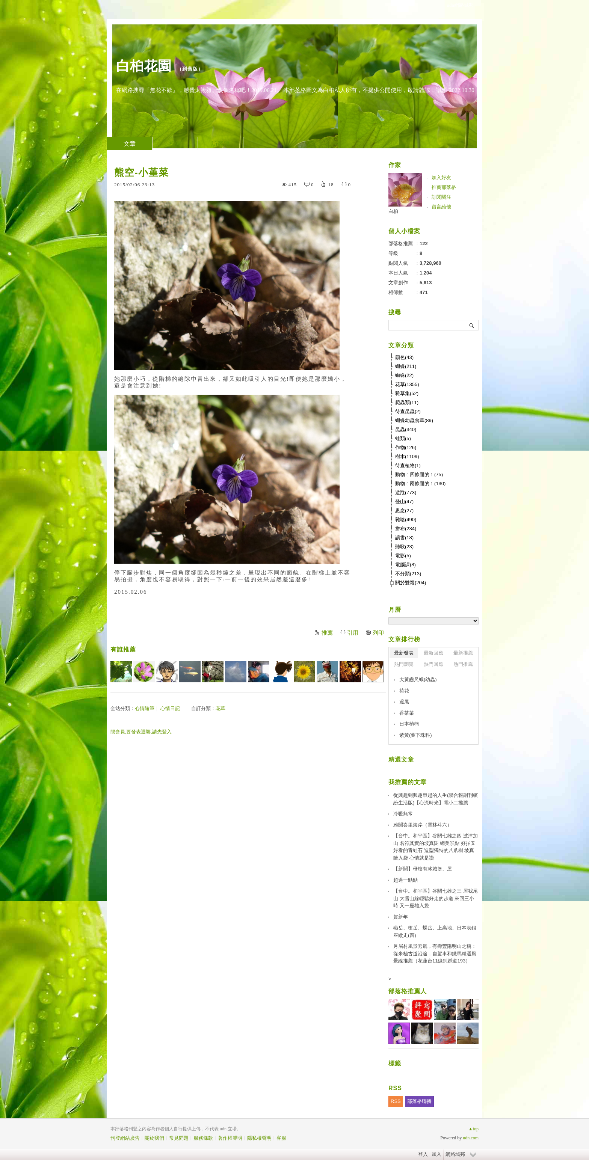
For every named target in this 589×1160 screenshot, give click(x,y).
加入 (436, 1154)
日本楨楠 (409, 724)
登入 (423, 1154)
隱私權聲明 (259, 1138)
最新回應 (433, 653)
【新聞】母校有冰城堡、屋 (422, 869)
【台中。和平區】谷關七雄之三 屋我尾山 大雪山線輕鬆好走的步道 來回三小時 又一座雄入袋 (435, 898)
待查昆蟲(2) (408, 411)
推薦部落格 (444, 187)
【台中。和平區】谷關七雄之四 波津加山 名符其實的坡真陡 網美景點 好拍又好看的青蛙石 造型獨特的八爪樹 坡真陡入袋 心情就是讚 (435, 847)
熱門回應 (433, 664)
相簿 (175, 143)
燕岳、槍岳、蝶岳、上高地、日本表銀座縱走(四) (434, 931)
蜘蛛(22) (404, 375)
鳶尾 (404, 701)
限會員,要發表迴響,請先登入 (141, 732)
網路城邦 (455, 1154)
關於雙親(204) (410, 582)
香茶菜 (406, 713)
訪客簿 (220, 143)
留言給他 (441, 207)
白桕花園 (144, 66)
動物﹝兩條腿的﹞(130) (420, 483)
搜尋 (472, 325)
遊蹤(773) (405, 492)
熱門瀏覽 (404, 664)
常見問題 (179, 1138)
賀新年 (400, 917)
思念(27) (404, 510)
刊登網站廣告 (125, 1138)
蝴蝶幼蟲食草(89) (414, 420)
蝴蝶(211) (405, 366)
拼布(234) (405, 528)
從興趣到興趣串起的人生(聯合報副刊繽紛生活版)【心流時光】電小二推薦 (435, 799)
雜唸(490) (405, 519)
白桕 (393, 211)
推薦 (327, 633)
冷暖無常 (403, 813)
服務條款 (203, 1138)
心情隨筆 (144, 708)
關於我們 (154, 1138)
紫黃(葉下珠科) (415, 735)
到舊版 (190, 69)
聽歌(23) (404, 546)
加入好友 (441, 177)
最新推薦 (463, 653)
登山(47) (404, 501)
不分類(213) (408, 573)
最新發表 (404, 653)
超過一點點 (405, 880)
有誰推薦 (123, 649)
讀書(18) (404, 537)
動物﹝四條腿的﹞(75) (419, 474)
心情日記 (170, 708)
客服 (281, 1138)
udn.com (471, 1137)
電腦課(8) (405, 564)
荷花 (404, 691)
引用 (352, 633)
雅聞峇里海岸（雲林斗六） (422, 825)
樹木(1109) (407, 456)
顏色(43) (404, 357)
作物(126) (405, 447)
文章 (130, 143)
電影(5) (403, 555)
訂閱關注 (441, 197)
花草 (220, 708)
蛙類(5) (403, 438)
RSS (396, 1101)
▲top (473, 1128)
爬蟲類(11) (406, 402)
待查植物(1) (408, 465)
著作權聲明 (230, 1138)
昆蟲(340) (405, 429)
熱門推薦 (463, 664)
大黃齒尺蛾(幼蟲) (418, 679)
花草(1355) (407, 384)
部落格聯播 (419, 1101)
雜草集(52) (406, 393)
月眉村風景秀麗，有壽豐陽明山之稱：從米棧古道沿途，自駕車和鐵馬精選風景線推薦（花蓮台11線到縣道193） (434, 953)
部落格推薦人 (407, 991)
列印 (378, 633)
